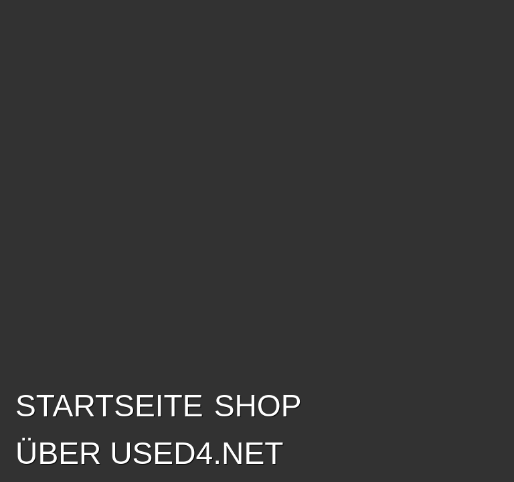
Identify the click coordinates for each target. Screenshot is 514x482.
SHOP (258, 405)
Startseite (109, 405)
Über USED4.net (149, 453)
